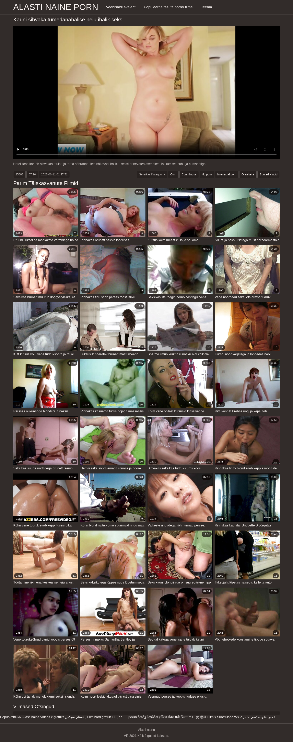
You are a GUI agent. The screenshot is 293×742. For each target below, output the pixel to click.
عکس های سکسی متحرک (257, 717)
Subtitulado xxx (228, 717)
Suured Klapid (269, 174)
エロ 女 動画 (197, 717)
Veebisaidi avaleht (121, 7)
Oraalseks (248, 174)
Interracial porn (226, 174)
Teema (206, 7)
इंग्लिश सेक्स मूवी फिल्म (173, 717)
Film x (211, 717)
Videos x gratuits (52, 717)
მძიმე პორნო (148, 717)
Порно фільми (11, 717)
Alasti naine (30, 717)
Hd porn (207, 174)
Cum (173, 174)
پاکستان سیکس (75, 717)
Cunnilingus (189, 174)
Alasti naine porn (55, 7)
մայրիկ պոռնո (124, 717)
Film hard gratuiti (99, 717)
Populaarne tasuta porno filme (168, 7)
